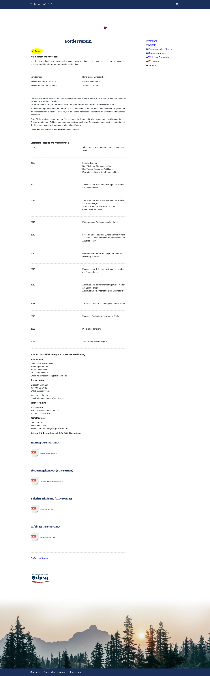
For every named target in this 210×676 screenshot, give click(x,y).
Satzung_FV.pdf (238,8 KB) (44, 453)
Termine (152, 65)
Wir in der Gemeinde (158, 57)
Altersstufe (75, 15)
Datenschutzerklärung (55, 672)
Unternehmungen (118, 15)
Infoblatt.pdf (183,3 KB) (43, 537)
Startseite (61, 15)
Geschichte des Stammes (161, 49)
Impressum (75, 672)
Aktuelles (100, 15)
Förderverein (154, 61)
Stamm (88, 15)
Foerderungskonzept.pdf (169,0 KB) (47, 481)
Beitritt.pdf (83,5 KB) (42, 509)
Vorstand (152, 41)
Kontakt (152, 45)
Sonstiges (135, 15)
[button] (177, 4)
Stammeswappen (157, 53)
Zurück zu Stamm (39, 558)
